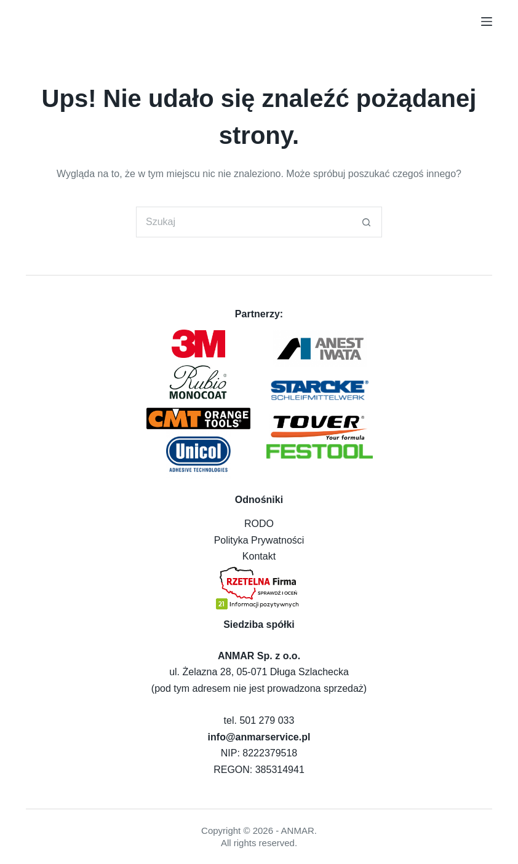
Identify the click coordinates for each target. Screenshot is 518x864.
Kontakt (259, 556)
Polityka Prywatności (259, 540)
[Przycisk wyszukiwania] (366, 222)
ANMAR (297, 830)
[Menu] (486, 21)
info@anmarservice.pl (259, 737)
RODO (259, 523)
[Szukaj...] (243, 222)
